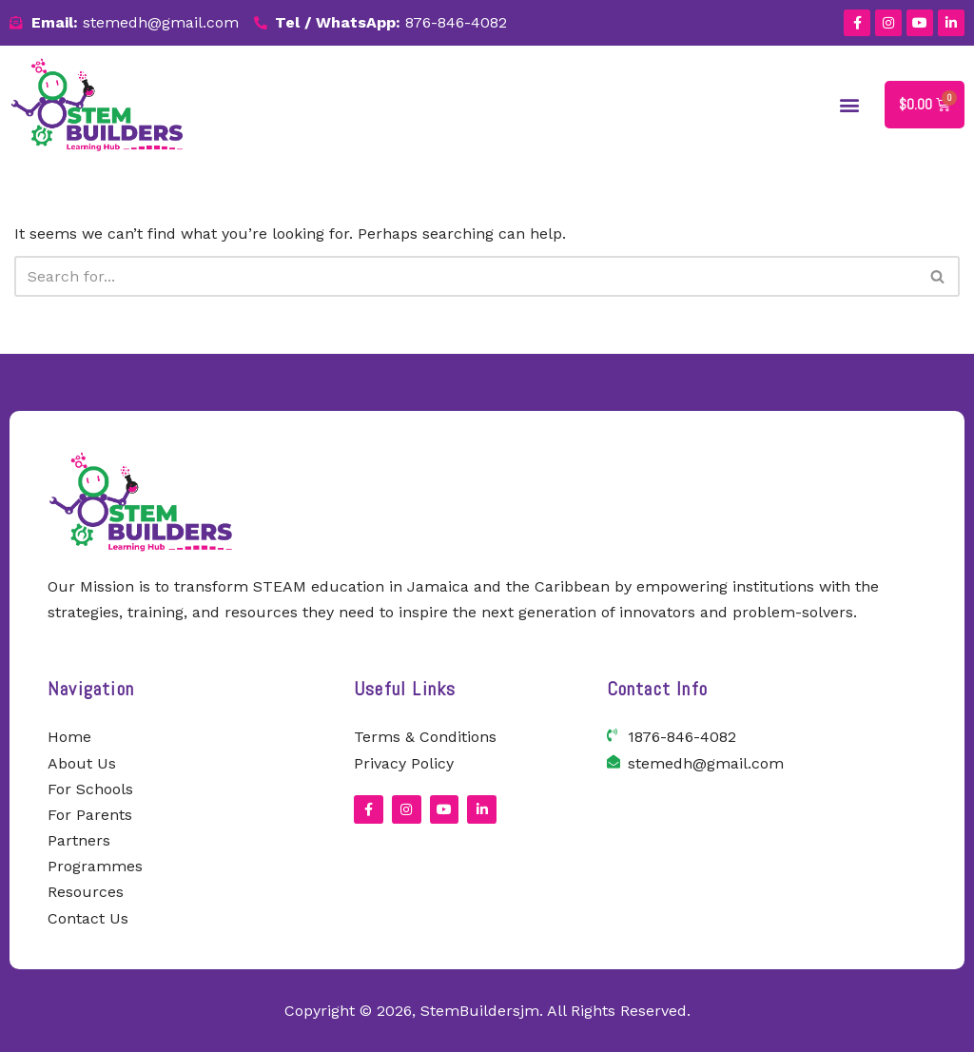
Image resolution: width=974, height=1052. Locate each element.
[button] (850, 104)
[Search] (465, 276)
